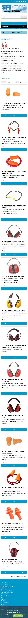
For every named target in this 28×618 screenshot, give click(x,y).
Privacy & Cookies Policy (7, 592)
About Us (3, 589)
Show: (17, 82)
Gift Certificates (5, 602)
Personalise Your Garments (8, 586)
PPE (8, 32)
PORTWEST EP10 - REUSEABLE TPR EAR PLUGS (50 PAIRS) (12, 524)
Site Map (3, 601)
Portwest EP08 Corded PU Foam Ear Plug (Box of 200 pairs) (14, 172)
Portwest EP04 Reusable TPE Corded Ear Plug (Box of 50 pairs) (14, 138)
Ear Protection (16, 32)
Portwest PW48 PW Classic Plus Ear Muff (12, 416)
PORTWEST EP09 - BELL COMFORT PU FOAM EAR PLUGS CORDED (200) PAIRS (13, 488)
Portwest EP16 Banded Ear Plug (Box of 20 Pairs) (14, 206)
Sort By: (3, 82)
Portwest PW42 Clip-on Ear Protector (13, 310)
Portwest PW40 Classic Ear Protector (13, 241)
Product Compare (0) (6, 78)
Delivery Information (6, 591)
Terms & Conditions (6, 594)
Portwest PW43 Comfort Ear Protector (14, 345)
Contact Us (4, 598)
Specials (3, 599)
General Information (6, 585)
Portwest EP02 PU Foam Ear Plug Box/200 (14, 103)
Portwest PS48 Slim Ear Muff (10, 559)
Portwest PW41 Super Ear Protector (13, 276)
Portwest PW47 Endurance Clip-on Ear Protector (13, 380)
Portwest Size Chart (6, 588)
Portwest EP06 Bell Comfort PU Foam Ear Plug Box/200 (13, 452)
